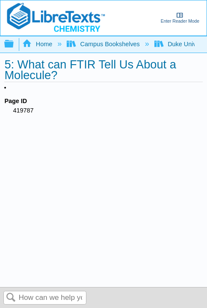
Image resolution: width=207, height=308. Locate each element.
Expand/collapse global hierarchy (14, 44)
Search (11, 298)
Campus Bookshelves (104, 44)
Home (38, 44)
